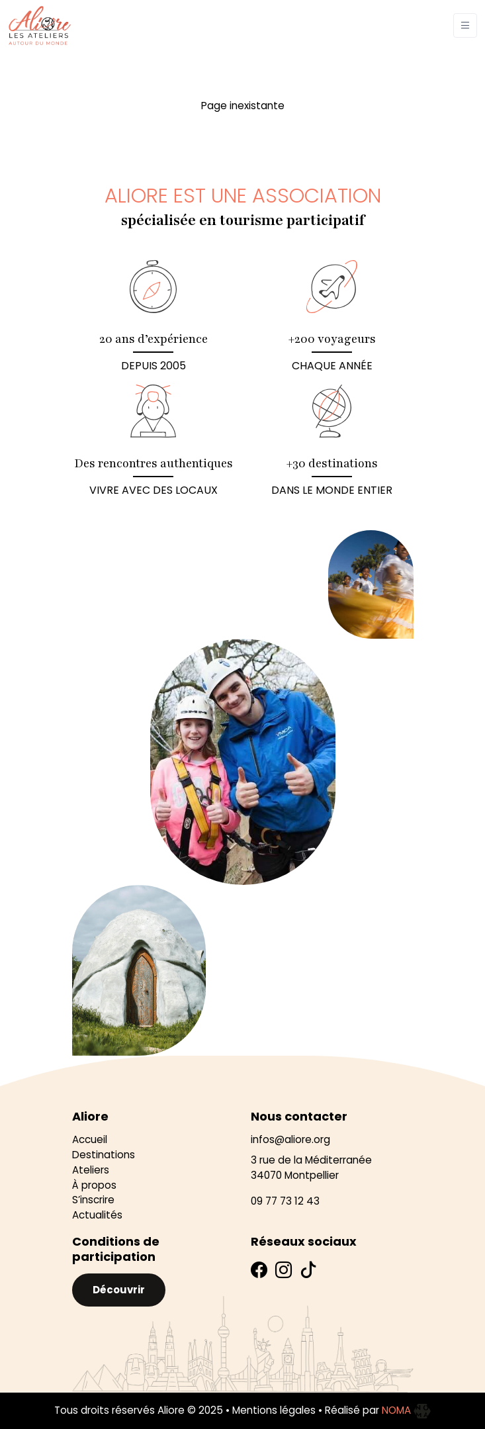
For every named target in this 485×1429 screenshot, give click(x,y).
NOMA (406, 1410)
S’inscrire (93, 1200)
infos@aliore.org (290, 1139)
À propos (94, 1185)
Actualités (97, 1215)
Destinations (103, 1155)
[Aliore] (39, 25)
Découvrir (119, 1290)
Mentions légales (274, 1410)
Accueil (89, 1139)
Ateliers (90, 1170)
